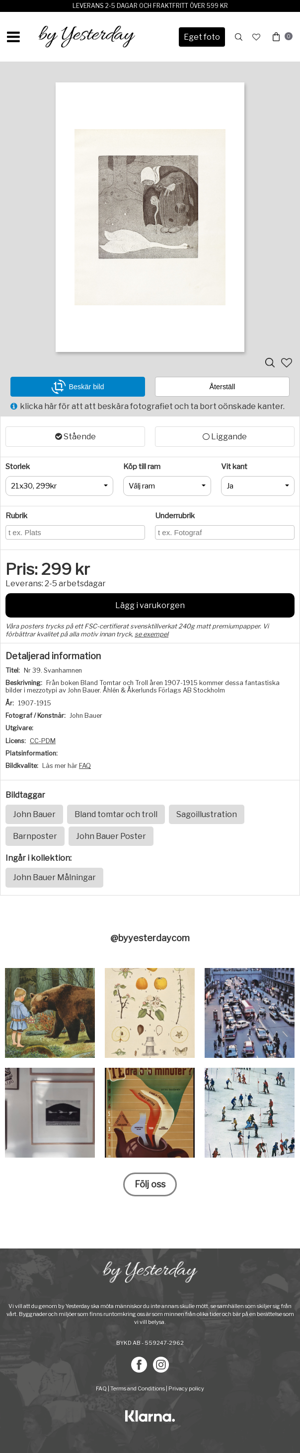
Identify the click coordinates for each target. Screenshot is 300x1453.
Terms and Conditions (137, 1388)
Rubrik (16, 515)
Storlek (17, 466)
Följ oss (150, 1184)
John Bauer (34, 814)
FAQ (85, 765)
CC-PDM (43, 741)
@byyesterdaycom (150, 938)
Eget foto (202, 37)
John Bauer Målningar (54, 877)
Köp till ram (141, 466)
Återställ (222, 387)
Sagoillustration (206, 814)
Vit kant (234, 466)
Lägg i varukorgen (150, 605)
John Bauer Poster (111, 836)
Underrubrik (175, 515)
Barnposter (35, 836)
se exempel (151, 634)
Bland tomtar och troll (116, 814)
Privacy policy (186, 1388)
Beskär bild (77, 386)
